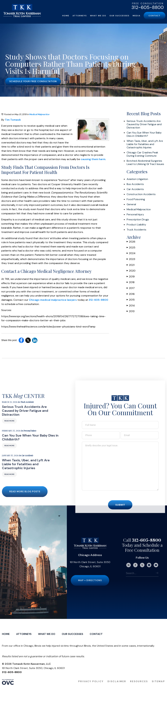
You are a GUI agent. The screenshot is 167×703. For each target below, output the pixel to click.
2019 (131, 276)
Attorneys (80, 15)
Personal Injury (135, 214)
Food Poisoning (136, 199)
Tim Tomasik (13, 119)
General (131, 204)
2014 (131, 305)
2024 (131, 253)
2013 (130, 311)
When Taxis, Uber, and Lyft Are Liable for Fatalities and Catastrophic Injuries (145, 144)
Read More (9, 427)
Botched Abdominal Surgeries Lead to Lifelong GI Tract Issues (145, 162)
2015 (131, 300)
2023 (131, 259)
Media (136, 15)
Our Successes (119, 15)
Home (65, 15)
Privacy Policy (91, 687)
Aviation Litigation (137, 179)
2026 (131, 242)
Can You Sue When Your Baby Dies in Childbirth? (144, 134)
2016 (131, 294)
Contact (154, 15)
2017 (131, 288)
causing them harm (93, 159)
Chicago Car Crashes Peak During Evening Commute (142, 154)
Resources (139, 687)
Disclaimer (117, 687)
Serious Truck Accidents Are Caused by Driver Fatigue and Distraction (144, 124)
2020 (131, 271)
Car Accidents (135, 189)
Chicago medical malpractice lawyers (53, 300)
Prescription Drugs (138, 219)
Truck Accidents (136, 229)
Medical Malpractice (39, 114)
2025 (131, 247)
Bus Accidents (135, 184)
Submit (120, 510)
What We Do (98, 15)
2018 (130, 282)
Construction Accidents (141, 194)
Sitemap (158, 687)
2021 (130, 265)
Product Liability (136, 224)
